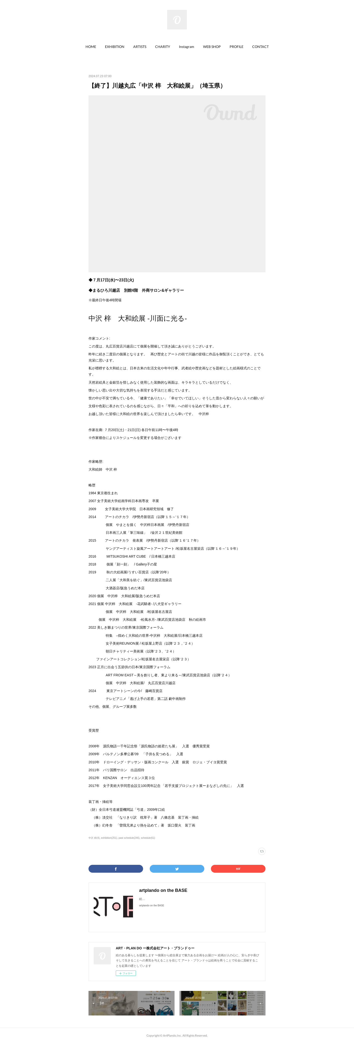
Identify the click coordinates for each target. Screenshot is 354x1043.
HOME (91, 46)
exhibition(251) (109, 838)
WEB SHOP (212, 46)
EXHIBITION (114, 46)
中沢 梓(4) (94, 838)
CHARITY (162, 46)
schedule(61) (148, 838)
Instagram (186, 46)
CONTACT (260, 46)
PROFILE (236, 46)
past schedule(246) (128, 838)
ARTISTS (139, 46)
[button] (91, 46)
